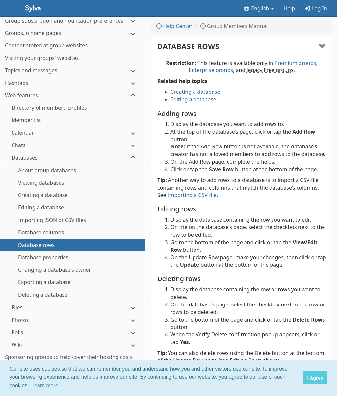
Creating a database (195, 91)
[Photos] (72, 282)
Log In (316, 8)
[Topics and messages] (72, 33)
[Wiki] (72, 307)
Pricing (90, 358)
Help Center (174, 26)
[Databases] (72, 120)
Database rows (188, 46)
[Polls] (72, 295)
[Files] (72, 270)
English (258, 8)
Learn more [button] (44, 385)
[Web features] (72, 58)
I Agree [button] (315, 378)
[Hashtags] (72, 45)
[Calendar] (72, 95)
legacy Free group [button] (268, 70)
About (54, 358)
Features (72, 358)
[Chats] (72, 107)
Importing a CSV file (192, 194)
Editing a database (193, 99)
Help (289, 8)
